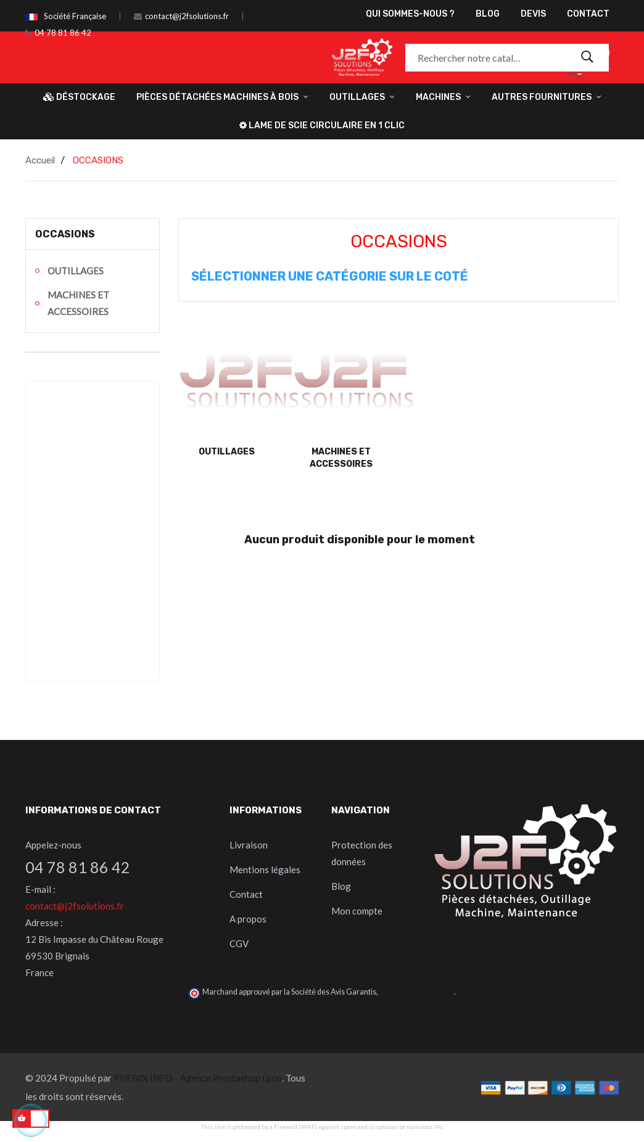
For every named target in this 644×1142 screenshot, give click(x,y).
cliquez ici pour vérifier (416, 991)
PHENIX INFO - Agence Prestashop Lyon (198, 1077)
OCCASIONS (65, 234)
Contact (246, 894)
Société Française (75, 16)
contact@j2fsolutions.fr (187, 16)
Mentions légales (264, 869)
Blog (341, 886)
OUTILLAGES (75, 270)
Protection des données (361, 853)
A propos (247, 918)
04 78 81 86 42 (63, 33)
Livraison (248, 844)
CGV (239, 943)
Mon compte (356, 910)
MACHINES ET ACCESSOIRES (78, 303)
